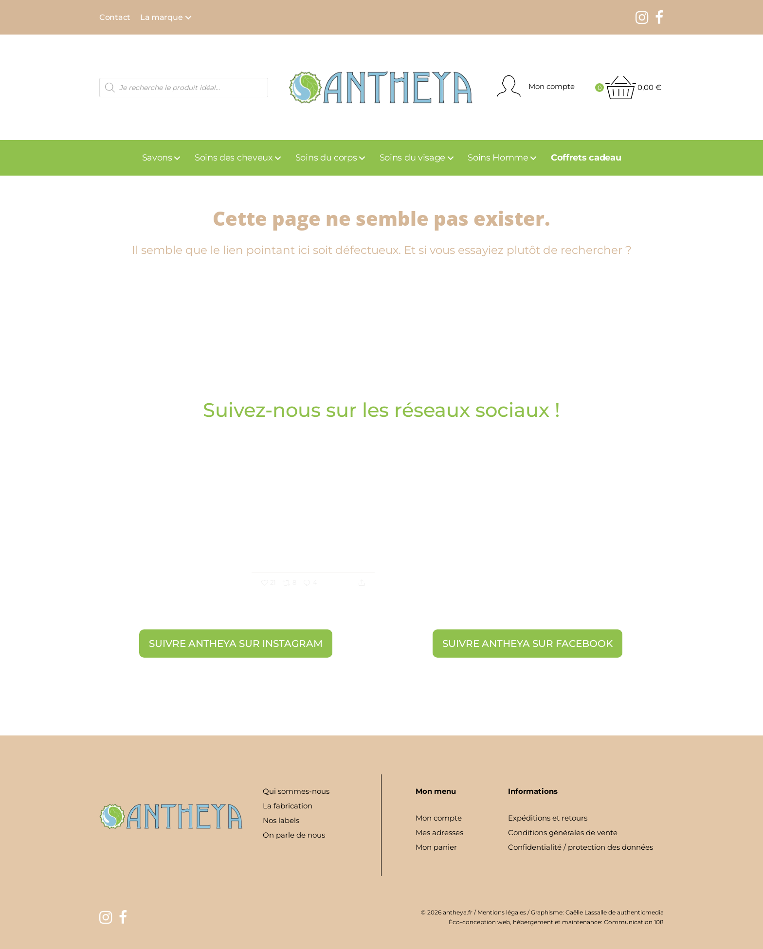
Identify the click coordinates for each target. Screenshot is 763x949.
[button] (188, 17)
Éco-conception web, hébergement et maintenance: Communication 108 (556, 922)
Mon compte (439, 818)
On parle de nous (294, 835)
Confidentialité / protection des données (580, 847)
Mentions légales (501, 912)
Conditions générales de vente (563, 832)
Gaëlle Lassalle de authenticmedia (614, 912)
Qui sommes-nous (296, 791)
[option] (381, 532)
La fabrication (287, 805)
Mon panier (436, 847)
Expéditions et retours (547, 818)
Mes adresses (439, 832)
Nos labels (281, 820)
